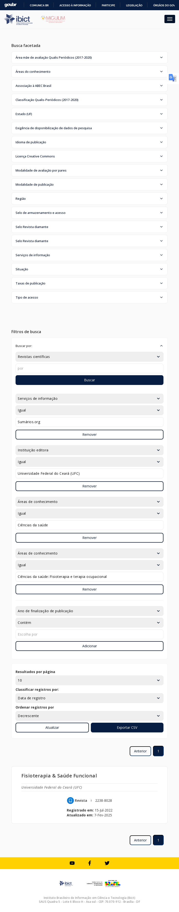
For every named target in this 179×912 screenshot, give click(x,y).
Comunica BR (39, 5)
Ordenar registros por (35, 707)
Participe (108, 5)
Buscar (89, 380)
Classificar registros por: (37, 689)
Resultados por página (35, 671)
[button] (89, 57)
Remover (89, 434)
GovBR (10, 5)
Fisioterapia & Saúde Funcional (59, 775)
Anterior (140, 751)
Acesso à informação (75, 5)
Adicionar (89, 646)
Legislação (134, 5)
